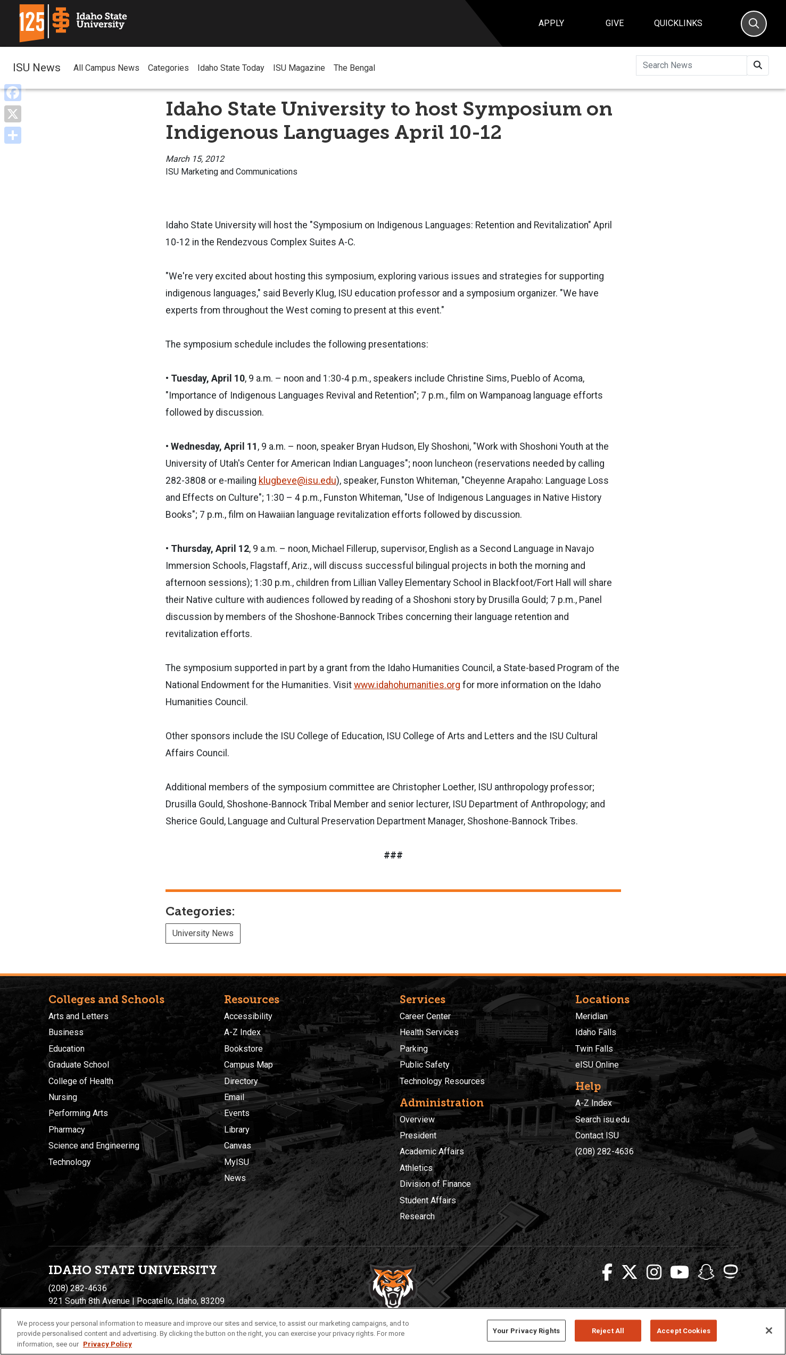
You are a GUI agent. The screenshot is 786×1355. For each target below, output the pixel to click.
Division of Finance (435, 1184)
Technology (69, 1162)
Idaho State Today (230, 68)
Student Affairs (428, 1200)
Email (234, 1097)
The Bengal (354, 68)
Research (417, 1216)
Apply (551, 23)
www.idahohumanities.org (407, 685)
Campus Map (248, 1065)
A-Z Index (242, 1032)
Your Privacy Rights (526, 1342)
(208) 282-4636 (604, 1151)
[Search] (754, 23)
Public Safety (425, 1065)
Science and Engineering (93, 1146)
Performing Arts (78, 1113)
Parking (414, 1049)
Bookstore (243, 1049)
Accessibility (248, 1016)
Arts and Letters (78, 1016)
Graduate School (78, 1065)
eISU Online (597, 1065)
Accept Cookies (683, 1342)
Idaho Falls (595, 1032)
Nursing (62, 1097)
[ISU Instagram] (654, 1272)
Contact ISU (597, 1135)
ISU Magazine (299, 68)
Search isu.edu (602, 1119)
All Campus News (106, 68)
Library (237, 1130)
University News (203, 933)
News (235, 1178)
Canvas (237, 1146)
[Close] (769, 1342)
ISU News (37, 67)
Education (66, 1049)
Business (66, 1032)
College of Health (80, 1081)
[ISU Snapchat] (706, 1272)
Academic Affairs (432, 1151)
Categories (168, 68)
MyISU (236, 1162)
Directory (241, 1081)
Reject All (608, 1342)
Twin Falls (594, 1049)
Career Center (425, 1016)
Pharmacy (66, 1130)
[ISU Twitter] (629, 1272)
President (418, 1135)
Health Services (429, 1032)
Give (615, 23)
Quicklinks (678, 23)
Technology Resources (442, 1081)
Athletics (416, 1168)
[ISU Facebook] (607, 1272)
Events (237, 1113)
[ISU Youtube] (679, 1272)
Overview (417, 1119)
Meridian (591, 1016)
